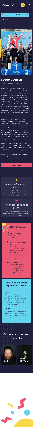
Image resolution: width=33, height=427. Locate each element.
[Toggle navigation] (30, 5)
